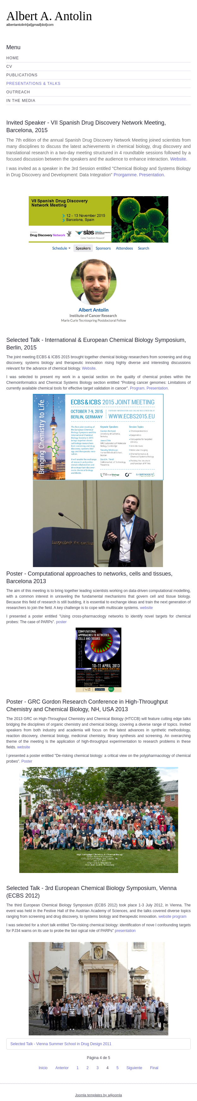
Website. (178, 158)
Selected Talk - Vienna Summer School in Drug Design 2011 (60, 1044)
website (146, 608)
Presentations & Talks (33, 83)
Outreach (18, 92)
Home (12, 58)
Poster (26, 761)
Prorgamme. (126, 174)
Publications (22, 75)
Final (154, 1068)
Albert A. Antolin (49, 16)
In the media (20, 100)
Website (89, 368)
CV (9, 66)
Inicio (43, 1068)
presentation (125, 930)
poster (61, 622)
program (179, 916)
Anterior (62, 1068)
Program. (138, 388)
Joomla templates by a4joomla (98, 1095)
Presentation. (152, 174)
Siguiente (134, 1068)
